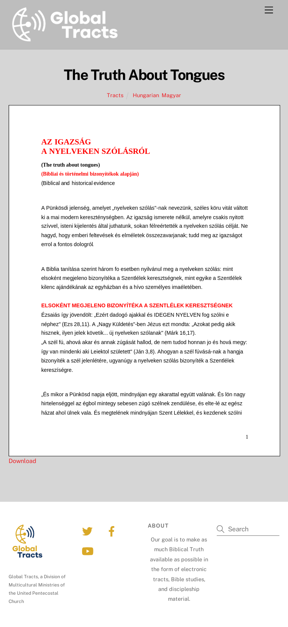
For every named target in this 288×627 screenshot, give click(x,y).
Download (22, 461)
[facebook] (112, 531)
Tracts (115, 95)
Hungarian (146, 95)
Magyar (171, 95)
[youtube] (88, 550)
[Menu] (268, 10)
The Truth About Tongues (144, 74)
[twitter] (88, 531)
